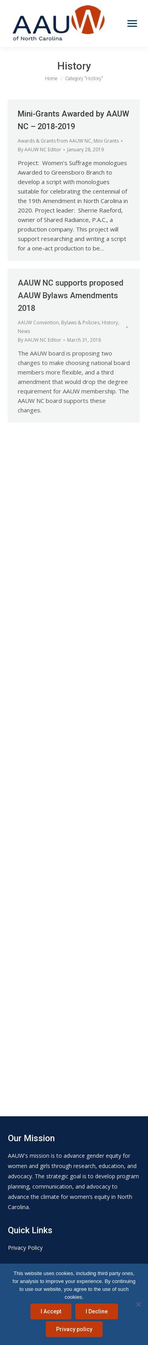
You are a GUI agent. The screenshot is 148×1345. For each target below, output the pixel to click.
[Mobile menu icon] (132, 23)
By (39, 149)
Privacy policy (74, 1329)
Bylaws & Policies (80, 322)
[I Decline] (138, 1304)
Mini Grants (106, 140)
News (24, 331)
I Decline (97, 1311)
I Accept (51, 1311)
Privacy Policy (25, 1247)
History (110, 322)
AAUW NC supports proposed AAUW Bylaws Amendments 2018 (71, 295)
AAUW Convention (38, 322)
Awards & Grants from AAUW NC (54, 140)
